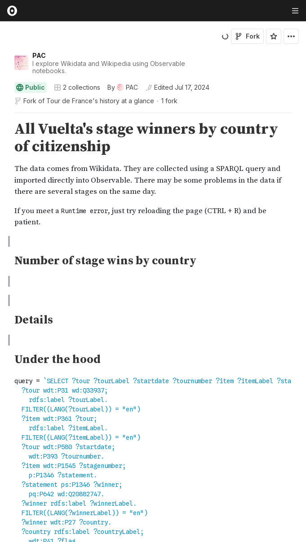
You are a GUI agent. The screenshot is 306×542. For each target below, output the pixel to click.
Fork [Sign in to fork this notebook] (247, 36)
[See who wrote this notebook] (122, 87)
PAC (39, 55)
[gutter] (4, 174)
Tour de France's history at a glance (100, 101)
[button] (4, 117)
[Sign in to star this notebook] (273, 36)
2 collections (77, 87)
